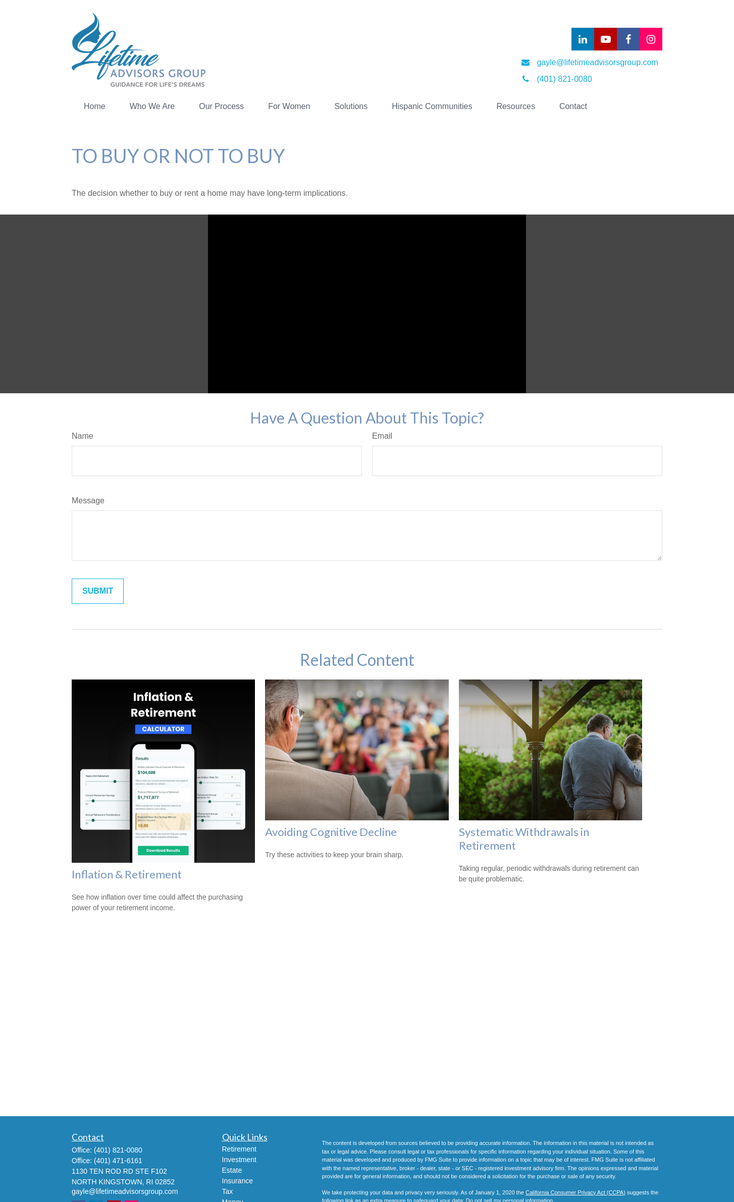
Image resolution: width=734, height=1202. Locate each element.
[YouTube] (605, 39)
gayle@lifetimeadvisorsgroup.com (125, 1191)
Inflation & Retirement (127, 874)
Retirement (239, 1149)
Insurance (237, 1181)
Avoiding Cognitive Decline (331, 832)
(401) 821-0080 (118, 1150)
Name (82, 436)
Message (88, 500)
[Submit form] (98, 591)
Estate (232, 1170)
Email (382, 436)
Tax (227, 1191)
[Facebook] (628, 39)
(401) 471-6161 (118, 1161)
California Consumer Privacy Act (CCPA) (575, 1192)
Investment (239, 1160)
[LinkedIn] (582, 39)
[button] (95, 106)
